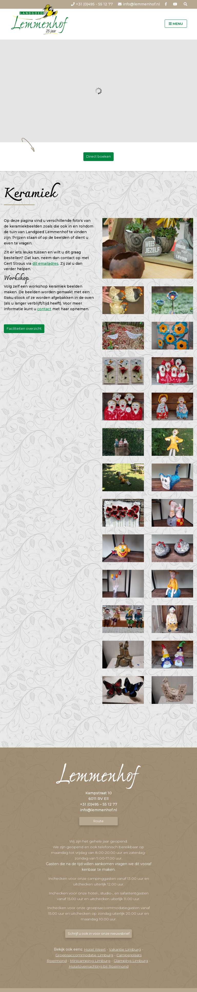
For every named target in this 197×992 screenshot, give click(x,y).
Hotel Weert (95, 949)
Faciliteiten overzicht (24, 329)
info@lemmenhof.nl (98, 810)
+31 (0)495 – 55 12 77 (98, 804)
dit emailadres (45, 263)
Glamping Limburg (131, 960)
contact (44, 309)
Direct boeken (98, 156)
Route (98, 821)
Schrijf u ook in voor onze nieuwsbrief (99, 933)
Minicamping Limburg (90, 960)
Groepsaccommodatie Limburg (84, 955)
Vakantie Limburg (125, 949)
